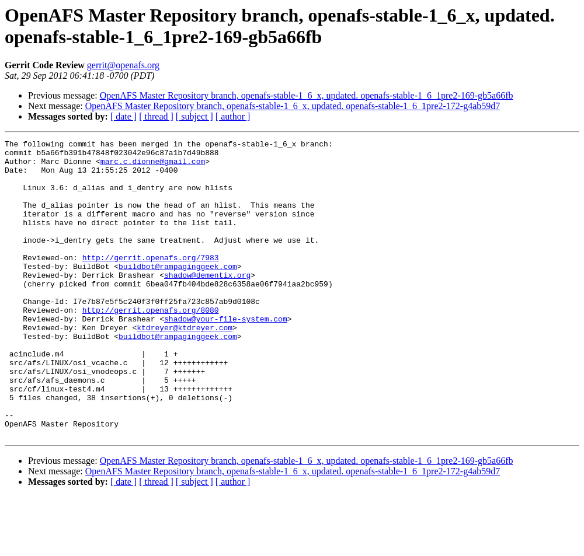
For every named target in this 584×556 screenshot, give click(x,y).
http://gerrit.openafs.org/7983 (150, 282)
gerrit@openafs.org (123, 65)
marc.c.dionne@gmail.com (152, 166)
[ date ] (123, 116)
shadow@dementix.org (207, 303)
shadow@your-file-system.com (225, 355)
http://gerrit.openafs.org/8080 (150, 345)
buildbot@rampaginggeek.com (178, 292)
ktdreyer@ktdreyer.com (184, 366)
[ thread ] (156, 116)
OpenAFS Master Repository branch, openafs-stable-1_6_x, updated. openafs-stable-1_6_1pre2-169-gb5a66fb (306, 95)
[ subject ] (194, 116)
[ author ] (233, 116)
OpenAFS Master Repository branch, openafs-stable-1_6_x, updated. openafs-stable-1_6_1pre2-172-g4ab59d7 (292, 106)
